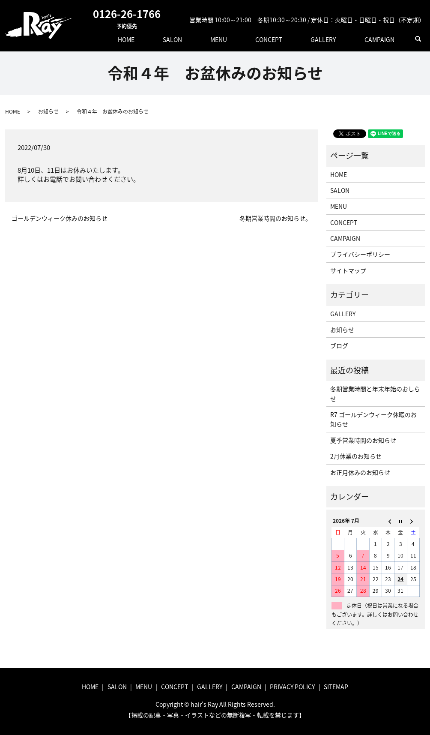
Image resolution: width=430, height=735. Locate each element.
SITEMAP (336, 686)
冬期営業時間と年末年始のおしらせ (375, 393)
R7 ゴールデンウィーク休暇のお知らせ (373, 419)
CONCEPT (297, 38)
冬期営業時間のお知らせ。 (275, 218)
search (418, 39)
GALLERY (340, 38)
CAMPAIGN (385, 38)
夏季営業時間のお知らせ (363, 440)
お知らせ (48, 111)
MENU (259, 38)
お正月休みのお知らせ (360, 472)
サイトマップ (348, 270)
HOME (189, 38)
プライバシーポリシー (360, 254)
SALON (224, 38)
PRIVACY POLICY (292, 686)
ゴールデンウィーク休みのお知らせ (60, 218)
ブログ (339, 345)
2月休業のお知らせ (356, 456)
